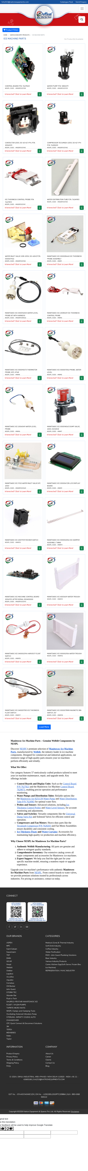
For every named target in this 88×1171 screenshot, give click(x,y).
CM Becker (10, 986)
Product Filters (11, 30)
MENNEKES (11, 1032)
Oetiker (9, 970)
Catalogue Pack (66, 2)
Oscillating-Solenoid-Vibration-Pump (21, 1014)
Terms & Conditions (14, 1060)
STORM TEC (11, 992)
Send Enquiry (81, 2)
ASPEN (9, 943)
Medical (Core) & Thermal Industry (60, 943)
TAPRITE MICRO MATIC (15, 1008)
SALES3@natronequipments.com (15, 2)
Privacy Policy (12, 1056)
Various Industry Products (19, 35)
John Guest (10, 989)
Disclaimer (75, 1112)
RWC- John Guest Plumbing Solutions (61, 955)
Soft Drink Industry (53, 946)
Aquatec (9, 980)
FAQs (8, 1066)
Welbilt (9, 967)
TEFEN (9, 1029)
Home (5, 35)
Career (48, 1056)
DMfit (8, 958)
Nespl (8, 964)
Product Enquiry (12, 1053)
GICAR (9, 961)
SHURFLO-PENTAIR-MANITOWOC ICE (22, 1001)
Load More (44, 727)
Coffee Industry (52, 949)
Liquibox (9, 974)
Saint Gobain (11, 949)
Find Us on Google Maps (44, 1087)
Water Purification (53, 952)
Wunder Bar (11, 995)
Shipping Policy (12, 1063)
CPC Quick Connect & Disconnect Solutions (24, 1023)
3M (7, 1026)
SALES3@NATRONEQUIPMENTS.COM (49, 1079)
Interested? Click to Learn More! (18, 94)
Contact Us (50, 1063)
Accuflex (10, 977)
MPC (8, 946)
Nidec (8, 1036)
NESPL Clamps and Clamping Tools (20, 1011)
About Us (49, 1053)
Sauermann (11, 952)
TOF (8, 955)
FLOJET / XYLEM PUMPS (16, 1005)
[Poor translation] (9, 1129)
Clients (48, 1060)
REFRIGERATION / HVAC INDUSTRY (60, 970)
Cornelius (10, 983)
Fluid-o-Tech (11, 998)
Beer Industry (51, 958)
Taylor (9, 1039)
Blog (47, 1066)
